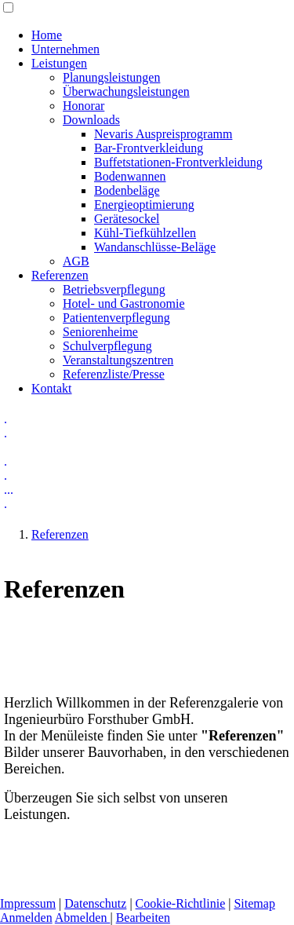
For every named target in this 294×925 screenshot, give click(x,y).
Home (46, 35)
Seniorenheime (100, 331)
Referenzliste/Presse (114, 374)
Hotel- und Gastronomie (124, 303)
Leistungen (59, 63)
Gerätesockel (127, 218)
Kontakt (51, 388)
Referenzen (60, 275)
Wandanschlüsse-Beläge (155, 247)
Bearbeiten (143, 917)
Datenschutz (95, 903)
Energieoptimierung (144, 204)
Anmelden (26, 917)
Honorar (83, 105)
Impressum (28, 903)
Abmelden (83, 917)
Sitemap (254, 903)
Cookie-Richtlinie (181, 903)
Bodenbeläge (127, 190)
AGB (76, 261)
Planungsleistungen (111, 77)
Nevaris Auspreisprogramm (163, 134)
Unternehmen (65, 49)
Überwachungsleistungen (126, 91)
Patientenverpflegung (116, 317)
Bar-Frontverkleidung (148, 148)
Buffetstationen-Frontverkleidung (178, 162)
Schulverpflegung (107, 346)
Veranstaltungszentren (118, 360)
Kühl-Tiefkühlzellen (145, 232)
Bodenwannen (130, 176)
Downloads (91, 119)
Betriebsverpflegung (114, 289)
